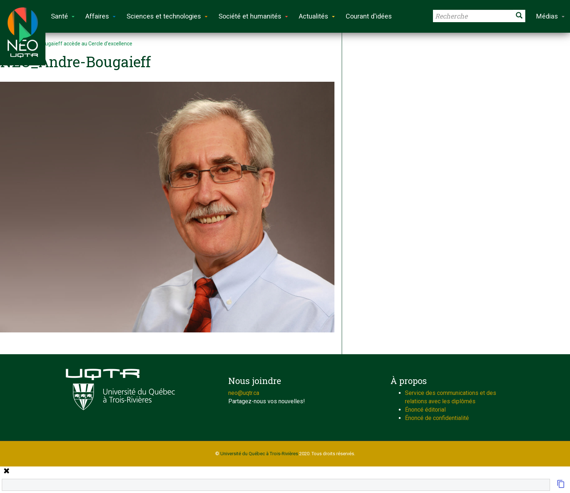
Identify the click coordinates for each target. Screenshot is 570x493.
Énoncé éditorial (425, 409)
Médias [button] (550, 16)
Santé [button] (63, 16)
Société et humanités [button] (253, 16)
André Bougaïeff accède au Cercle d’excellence (78, 44)
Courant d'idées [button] (369, 16)
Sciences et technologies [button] (167, 16)
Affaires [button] (100, 16)
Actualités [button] (317, 16)
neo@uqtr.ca (243, 392)
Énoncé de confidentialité (437, 418)
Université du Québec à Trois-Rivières (259, 453)
